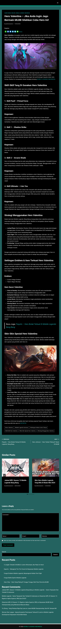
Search (4, 552)
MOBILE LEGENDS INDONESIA (23, 13)
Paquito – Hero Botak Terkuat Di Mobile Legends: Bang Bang (15, 441)
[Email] (30, 536)
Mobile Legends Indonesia (21, 427)
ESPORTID (23, 423)
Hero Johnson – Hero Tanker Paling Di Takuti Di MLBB (45, 441)
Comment (6, 514)
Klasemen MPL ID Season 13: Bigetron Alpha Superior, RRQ (19, 602)
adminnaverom (9, 23)
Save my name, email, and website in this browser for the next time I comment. (25, 540)
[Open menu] (57, 3)
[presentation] (15, 468)
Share (20, 32)
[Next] (56, 476)
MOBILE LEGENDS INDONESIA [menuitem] (46, 79)
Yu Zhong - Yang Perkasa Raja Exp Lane (14, 608)
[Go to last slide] (4, 476)
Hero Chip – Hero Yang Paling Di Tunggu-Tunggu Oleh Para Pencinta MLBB (26, 582)
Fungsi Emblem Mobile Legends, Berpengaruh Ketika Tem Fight (23, 573)
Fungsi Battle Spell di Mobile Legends (15, 578)
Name (5, 536)
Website (44, 536)
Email (24, 536)
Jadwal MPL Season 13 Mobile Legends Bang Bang (17, 590)
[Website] (50, 536)
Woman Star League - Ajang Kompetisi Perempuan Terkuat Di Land (22, 612)
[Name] (11, 536)
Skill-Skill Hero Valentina (11, 430)
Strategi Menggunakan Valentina (46, 430)
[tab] (27, 494)
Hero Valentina (9, 427)
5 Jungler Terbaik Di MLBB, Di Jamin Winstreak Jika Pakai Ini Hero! (24, 565)
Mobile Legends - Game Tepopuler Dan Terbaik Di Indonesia (19, 596)
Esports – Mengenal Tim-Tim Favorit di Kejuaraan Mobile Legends (23, 569)
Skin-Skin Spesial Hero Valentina (27, 430)
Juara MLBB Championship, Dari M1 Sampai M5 (42, 608)
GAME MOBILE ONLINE (9, 13)
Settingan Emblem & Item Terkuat (38, 427)
